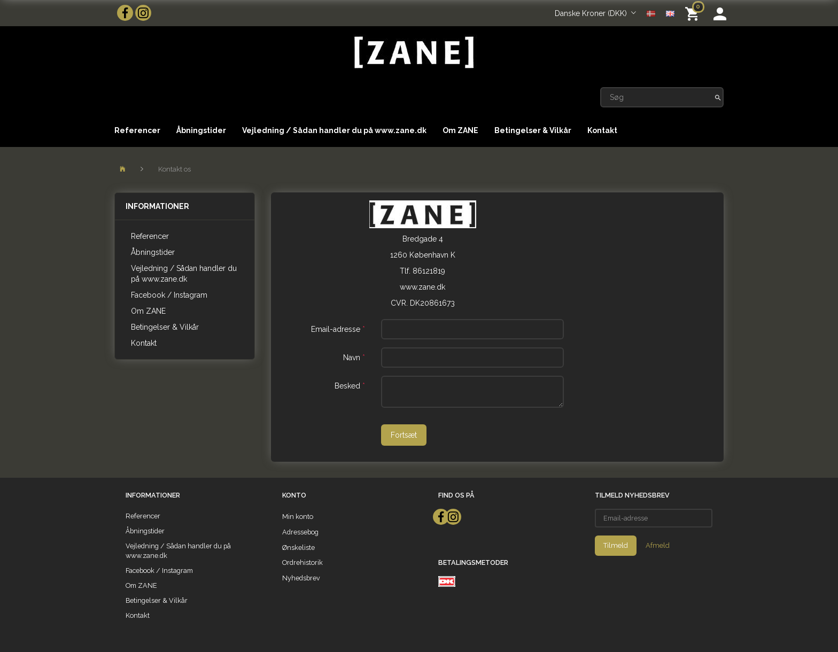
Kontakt (602, 130)
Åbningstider (201, 130)
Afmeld (658, 545)
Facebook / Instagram (169, 295)
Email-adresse (335, 329)
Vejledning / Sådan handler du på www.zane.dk (334, 130)
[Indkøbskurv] (694, 13)
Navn (351, 357)
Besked (347, 386)
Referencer (137, 130)
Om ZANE (460, 130)
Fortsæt (404, 435)
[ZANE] (413, 52)
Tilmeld (615, 545)
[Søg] (718, 97)
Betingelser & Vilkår (532, 130)
